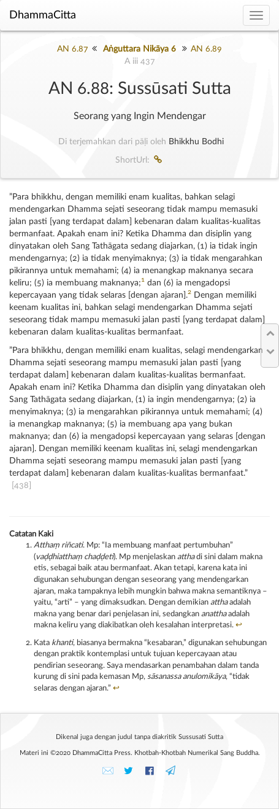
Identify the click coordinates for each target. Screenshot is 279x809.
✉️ (108, 771)
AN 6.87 (72, 49)
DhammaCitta (42, 15)
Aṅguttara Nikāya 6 (139, 49)
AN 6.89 (206, 49)
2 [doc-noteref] (189, 292)
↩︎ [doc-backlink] (238, 625)
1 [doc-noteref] (143, 280)
